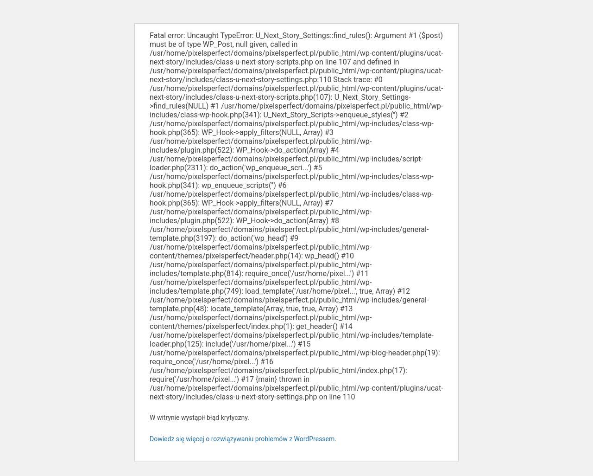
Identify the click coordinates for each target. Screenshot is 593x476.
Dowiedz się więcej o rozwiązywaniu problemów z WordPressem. (243, 439)
